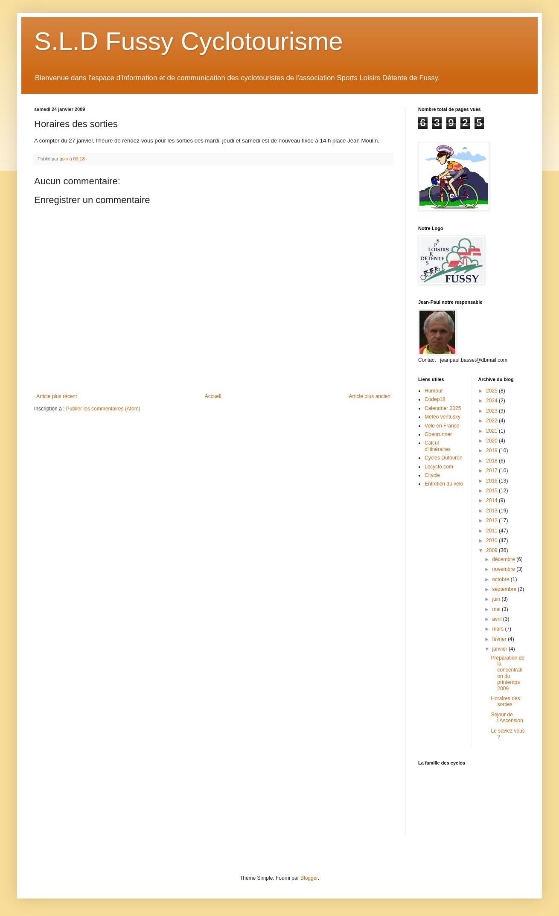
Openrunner (438, 434)
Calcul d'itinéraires (438, 446)
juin (496, 599)
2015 (492, 491)
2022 (492, 421)
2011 (492, 531)
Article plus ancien (369, 396)
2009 (492, 550)
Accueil (213, 396)
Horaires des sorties (505, 701)
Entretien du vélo (444, 484)
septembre (505, 589)
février (500, 639)
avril (497, 619)
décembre (504, 559)
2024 (492, 401)
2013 (492, 511)
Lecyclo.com (439, 467)
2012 (492, 520)
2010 (492, 541)
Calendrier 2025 (443, 408)
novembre (504, 569)
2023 (492, 411)
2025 (492, 391)
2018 (492, 461)
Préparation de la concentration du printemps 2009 (507, 673)
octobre (501, 579)
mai (497, 609)
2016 (492, 481)
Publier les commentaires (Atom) (103, 409)
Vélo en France (442, 426)
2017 (492, 471)
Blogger (309, 878)
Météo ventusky (442, 417)
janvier (500, 649)
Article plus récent (56, 396)
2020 (492, 441)
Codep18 (435, 399)
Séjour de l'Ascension (507, 718)
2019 (492, 451)
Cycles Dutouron (444, 458)
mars (498, 629)
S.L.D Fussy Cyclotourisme (188, 41)
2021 (492, 431)
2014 (492, 500)
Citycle (432, 475)
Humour (434, 391)
